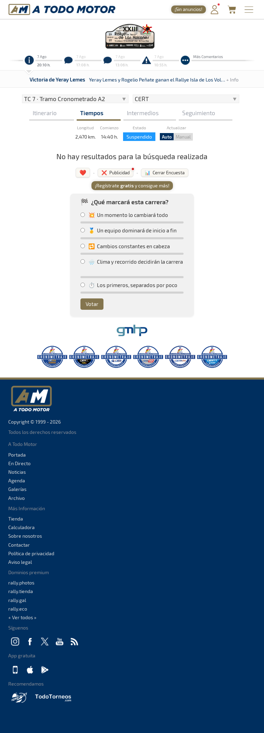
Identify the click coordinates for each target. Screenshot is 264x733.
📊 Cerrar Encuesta (165, 172)
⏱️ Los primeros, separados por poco (128, 285)
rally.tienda (20, 591)
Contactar (19, 545)
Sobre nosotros (25, 536)
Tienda (15, 519)
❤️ (82, 172)
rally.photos (21, 583)
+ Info (232, 80)
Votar (92, 304)
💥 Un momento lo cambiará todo (124, 215)
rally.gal (17, 600)
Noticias (17, 472)
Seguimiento (198, 112)
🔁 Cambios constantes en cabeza (125, 246)
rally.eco (17, 609)
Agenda (16, 480)
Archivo (16, 498)
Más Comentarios (208, 56)
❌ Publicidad (115, 172)
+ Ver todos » (22, 617)
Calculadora (21, 527)
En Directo (19, 463)
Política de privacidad (31, 553)
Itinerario (45, 112)
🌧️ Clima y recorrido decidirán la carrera (131, 262)
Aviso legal (20, 562)
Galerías (17, 489)
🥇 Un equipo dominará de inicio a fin (128, 230)
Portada (17, 455)
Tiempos (91, 112)
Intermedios (143, 112)
